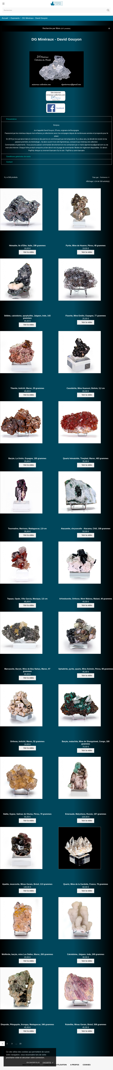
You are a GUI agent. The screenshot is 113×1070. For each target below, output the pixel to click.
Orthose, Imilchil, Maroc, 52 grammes (27, 741)
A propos (74, 1065)
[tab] (56, 119)
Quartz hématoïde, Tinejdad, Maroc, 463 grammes (85, 458)
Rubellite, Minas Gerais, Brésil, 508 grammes (85, 1024)
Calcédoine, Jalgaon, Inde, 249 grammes (85, 954)
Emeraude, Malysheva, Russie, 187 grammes (85, 814)
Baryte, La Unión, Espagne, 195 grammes (27, 458)
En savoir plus (33, 1062)
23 (20, 1044)
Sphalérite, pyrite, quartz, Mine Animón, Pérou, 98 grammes (85, 669)
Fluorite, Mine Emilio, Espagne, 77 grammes (85, 316)
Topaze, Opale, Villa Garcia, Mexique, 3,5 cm (27, 599)
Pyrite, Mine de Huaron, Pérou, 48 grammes (86, 246)
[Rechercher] (56, 10)
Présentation (11, 119)
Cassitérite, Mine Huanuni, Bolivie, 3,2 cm (86, 388)
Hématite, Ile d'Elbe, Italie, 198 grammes (27, 246)
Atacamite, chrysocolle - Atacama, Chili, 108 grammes (85, 529)
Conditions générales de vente (18, 156)
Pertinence (104, 177)
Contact (9, 162)
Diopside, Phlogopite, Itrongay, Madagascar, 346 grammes (27, 1024)
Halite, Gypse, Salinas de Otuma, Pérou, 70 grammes (27, 814)
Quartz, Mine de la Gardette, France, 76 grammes (85, 884)
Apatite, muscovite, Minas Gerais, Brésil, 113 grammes (27, 884)
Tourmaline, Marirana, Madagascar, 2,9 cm (27, 529)
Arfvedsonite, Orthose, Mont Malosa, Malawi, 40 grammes (85, 599)
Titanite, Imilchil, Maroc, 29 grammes (27, 388)
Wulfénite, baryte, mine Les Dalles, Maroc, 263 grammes (27, 954)
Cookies (87, 1065)
